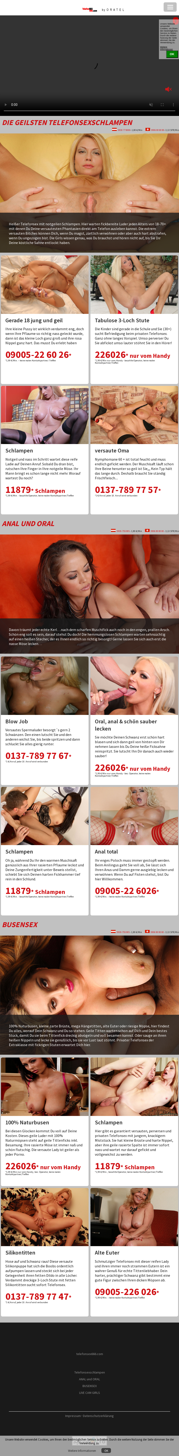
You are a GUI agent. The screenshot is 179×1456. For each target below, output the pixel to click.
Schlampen (19, 450)
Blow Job (16, 721)
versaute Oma (112, 450)
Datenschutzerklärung (98, 1416)
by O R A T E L (89, 1361)
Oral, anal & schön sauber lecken (126, 725)
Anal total (106, 851)
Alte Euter (107, 1252)
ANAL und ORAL (89, 1379)
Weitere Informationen (82, 1450)
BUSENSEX (90, 1386)
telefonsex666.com (89, 1354)
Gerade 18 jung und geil (34, 320)
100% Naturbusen (27, 1122)
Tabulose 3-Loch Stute (122, 320)
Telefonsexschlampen (89, 1372)
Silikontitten (20, 1252)
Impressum (73, 1416)
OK (106, 1450)
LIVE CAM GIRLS (89, 1393)
